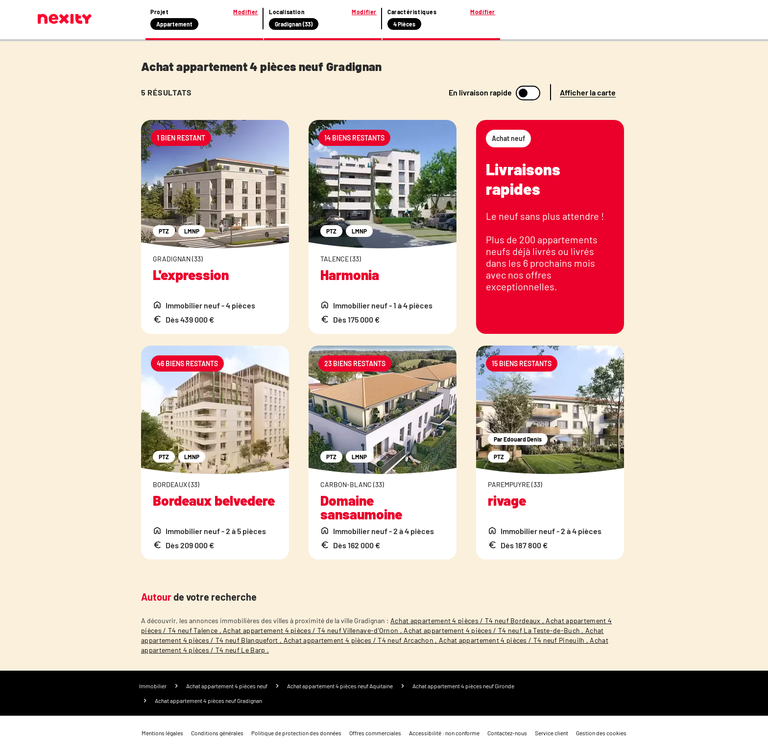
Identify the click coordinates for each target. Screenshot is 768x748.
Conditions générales (217, 732)
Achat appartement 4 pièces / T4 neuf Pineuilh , (514, 640)
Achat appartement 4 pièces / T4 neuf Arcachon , (361, 640)
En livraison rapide (480, 92)
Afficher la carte (588, 92)
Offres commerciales (375, 732)
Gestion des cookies (601, 732)
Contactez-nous (507, 732)
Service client (551, 732)
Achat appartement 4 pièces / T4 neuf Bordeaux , (468, 620)
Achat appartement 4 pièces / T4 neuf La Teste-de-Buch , (494, 630)
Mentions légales (162, 732)
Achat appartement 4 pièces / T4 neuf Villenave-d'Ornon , (313, 630)
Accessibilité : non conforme (444, 732)
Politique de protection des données (296, 732)
